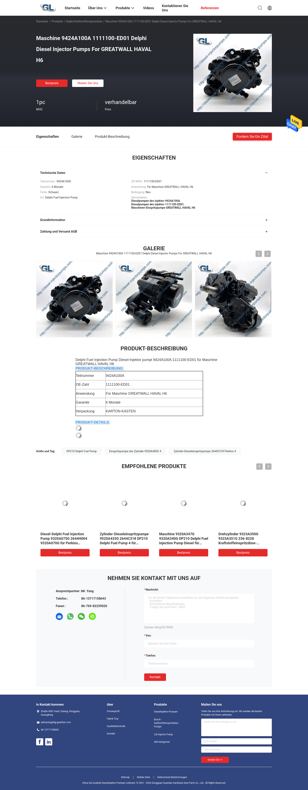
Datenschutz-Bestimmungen (172, 777)
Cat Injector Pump (163, 734)
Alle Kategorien (162, 742)
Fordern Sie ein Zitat (252, 136)
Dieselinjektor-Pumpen (166, 711)
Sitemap (125, 777)
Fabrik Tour (113, 718)
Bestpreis (52, 83)
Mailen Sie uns (88, 83)
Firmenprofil (113, 711)
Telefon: (151, 655)
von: (148, 635)
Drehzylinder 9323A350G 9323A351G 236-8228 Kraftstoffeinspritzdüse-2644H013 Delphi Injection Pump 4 (239, 543)
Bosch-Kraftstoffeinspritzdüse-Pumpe (166, 723)
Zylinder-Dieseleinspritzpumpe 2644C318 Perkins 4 (205, 451)
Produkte (57, 21)
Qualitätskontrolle (116, 726)
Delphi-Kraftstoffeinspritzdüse (84, 21)
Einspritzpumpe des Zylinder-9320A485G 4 (135, 451)
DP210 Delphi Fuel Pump (82, 451)
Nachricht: (152, 589)
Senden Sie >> (215, 759)
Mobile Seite (143, 777)
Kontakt (155, 677)
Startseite (42, 21)
